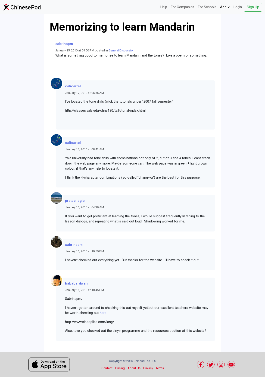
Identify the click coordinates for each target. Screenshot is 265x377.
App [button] (225, 7)
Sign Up (253, 7)
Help (163, 7)
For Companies (182, 7)
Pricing (120, 368)
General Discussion (121, 50)
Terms (160, 368)
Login (238, 7)
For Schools (207, 7)
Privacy (148, 368)
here (103, 313)
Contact (106, 368)
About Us (134, 368)
